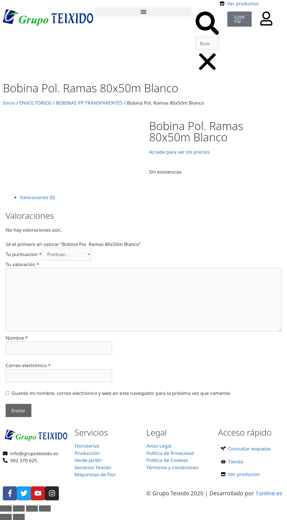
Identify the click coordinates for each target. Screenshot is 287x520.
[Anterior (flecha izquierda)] (6, 517)
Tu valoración (22, 264)
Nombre (17, 338)
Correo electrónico (28, 365)
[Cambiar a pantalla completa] (19, 508)
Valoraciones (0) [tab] (37, 197)
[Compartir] (32, 508)
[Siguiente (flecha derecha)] (19, 517)
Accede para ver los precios (179, 152)
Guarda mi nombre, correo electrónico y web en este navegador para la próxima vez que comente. (121, 393)
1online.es (268, 493)
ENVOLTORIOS (35, 103)
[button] (143, 12)
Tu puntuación (23, 254)
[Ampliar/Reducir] (6, 508)
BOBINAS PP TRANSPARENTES (89, 103)
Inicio (9, 103)
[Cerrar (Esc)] (45, 508)
